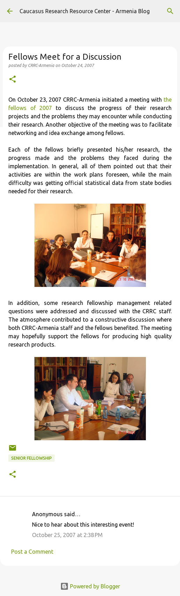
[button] (12, 79)
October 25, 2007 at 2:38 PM (67, 535)
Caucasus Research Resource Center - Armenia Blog (84, 11)
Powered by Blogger (90, 586)
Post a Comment (32, 551)
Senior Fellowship (31, 458)
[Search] (170, 11)
